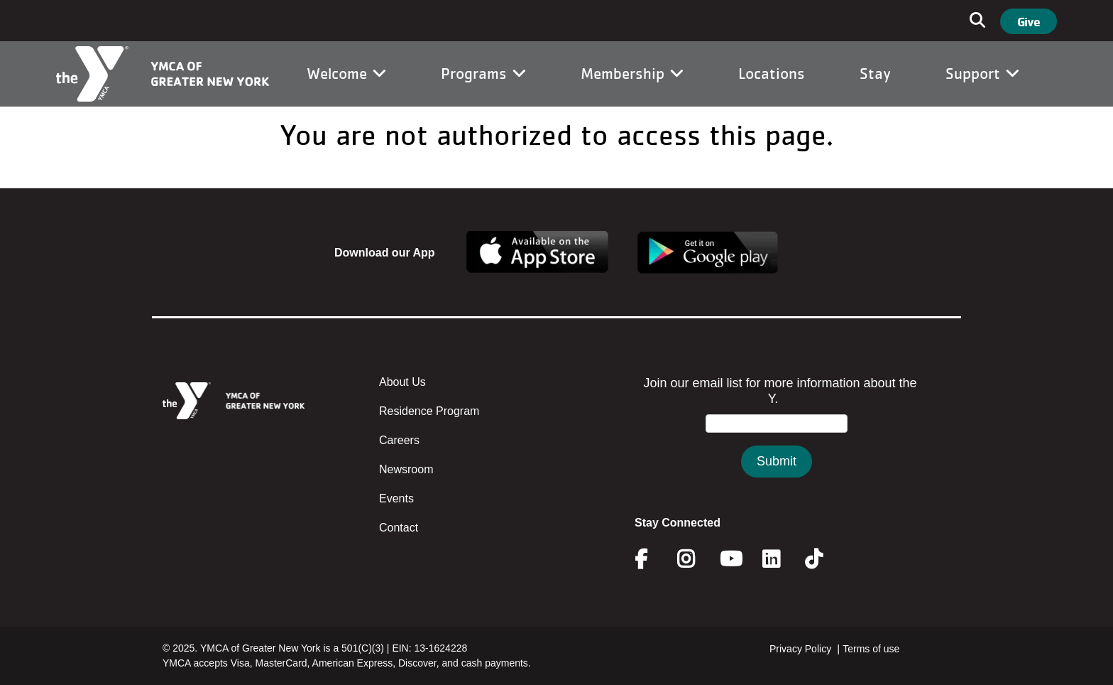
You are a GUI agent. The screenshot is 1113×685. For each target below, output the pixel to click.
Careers (399, 440)
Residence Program (429, 411)
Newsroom (406, 469)
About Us (402, 382)
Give (1028, 21)
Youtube (730, 559)
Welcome (346, 73)
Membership (632, 73)
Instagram (696, 559)
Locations (771, 73)
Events (396, 498)
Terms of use (871, 648)
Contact (398, 528)
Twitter (824, 559)
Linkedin (781, 559)
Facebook (650, 559)
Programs (483, 73)
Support (982, 73)
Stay (875, 73)
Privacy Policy (800, 648)
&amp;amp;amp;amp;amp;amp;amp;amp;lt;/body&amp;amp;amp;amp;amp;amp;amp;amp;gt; (777, 441)
